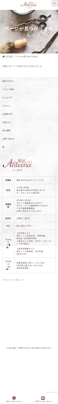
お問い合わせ (8, 138)
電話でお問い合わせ (14, 399)
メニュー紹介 (8, 89)
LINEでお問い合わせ (43, 399)
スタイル (6, 105)
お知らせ (6, 122)
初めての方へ (8, 81)
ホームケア (7, 97)
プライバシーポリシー (13, 279)
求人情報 (6, 130)
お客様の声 (7, 114)
